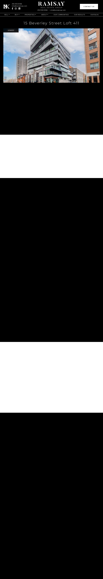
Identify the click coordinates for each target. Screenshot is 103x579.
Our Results (79, 15)
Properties (30, 15)
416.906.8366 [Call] (17, 4)
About (44, 15)
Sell (6, 15)
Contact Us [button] (88, 6)
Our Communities (61, 15)
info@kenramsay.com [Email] (19, 6)
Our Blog (94, 15)
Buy (16, 15)
